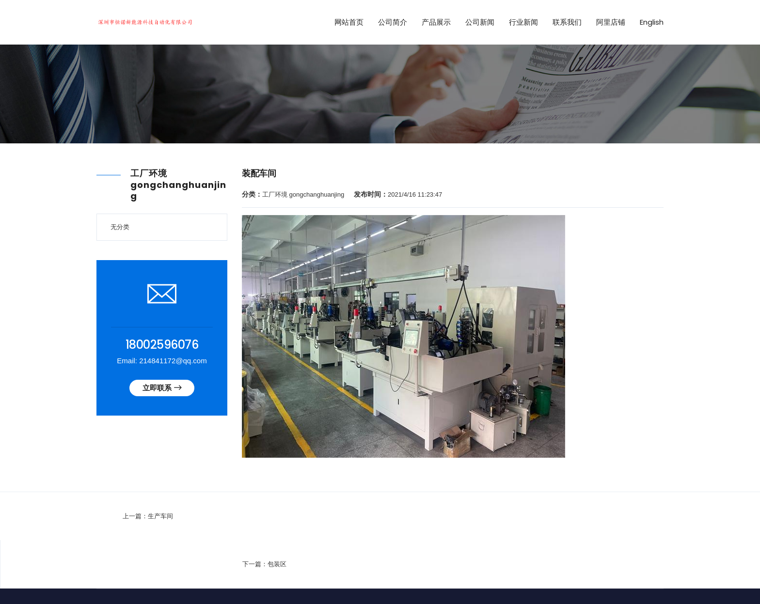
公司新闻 (479, 22)
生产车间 (131, 516)
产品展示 (436, 22)
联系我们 (567, 22)
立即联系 (161, 388)
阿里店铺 (610, 22)
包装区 (657, 516)
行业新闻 (523, 22)
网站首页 (349, 22)
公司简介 (392, 22)
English (652, 22)
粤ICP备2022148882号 (351, 572)
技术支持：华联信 (416, 572)
